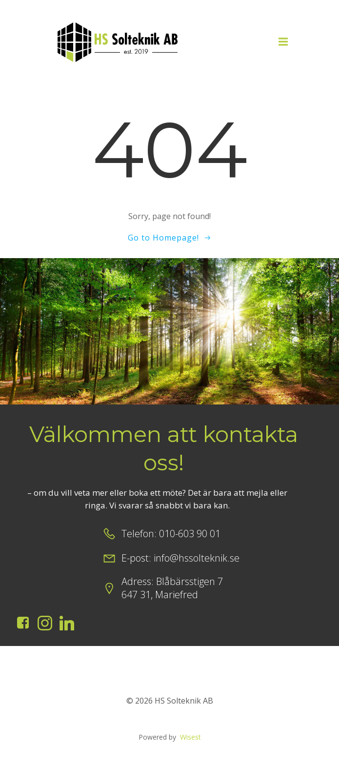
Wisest (190, 737)
